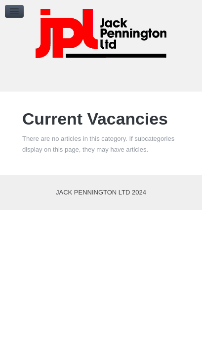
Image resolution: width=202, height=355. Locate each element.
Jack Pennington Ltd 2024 (101, 192)
